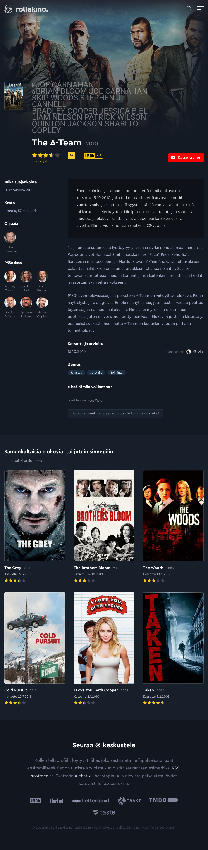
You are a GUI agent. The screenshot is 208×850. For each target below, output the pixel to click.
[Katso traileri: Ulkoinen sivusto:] (186, 155)
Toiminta (116, 372)
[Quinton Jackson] (26, 308)
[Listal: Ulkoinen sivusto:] (55, 800)
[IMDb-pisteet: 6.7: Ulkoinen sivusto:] (129, 156)
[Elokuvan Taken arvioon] (173, 649)
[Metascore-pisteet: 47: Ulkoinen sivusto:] (107, 155)
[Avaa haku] (189, 8)
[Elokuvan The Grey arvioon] (34, 527)
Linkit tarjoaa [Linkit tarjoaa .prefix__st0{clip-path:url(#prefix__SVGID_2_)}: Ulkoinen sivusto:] (85, 400)
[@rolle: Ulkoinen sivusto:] (195, 351)
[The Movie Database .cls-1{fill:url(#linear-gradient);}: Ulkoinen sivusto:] (163, 800)
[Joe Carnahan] (10, 242)
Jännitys (76, 372)
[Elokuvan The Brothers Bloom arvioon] (104, 527)
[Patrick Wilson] (10, 308)
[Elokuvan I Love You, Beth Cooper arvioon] (104, 649)
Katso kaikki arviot (23, 460)
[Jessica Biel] (26, 282)
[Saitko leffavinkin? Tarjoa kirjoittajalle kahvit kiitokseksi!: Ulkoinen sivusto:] (115, 413)
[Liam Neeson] (42, 282)
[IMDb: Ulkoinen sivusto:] (35, 800)
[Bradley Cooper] (10, 282)
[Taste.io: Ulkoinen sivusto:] (104, 813)
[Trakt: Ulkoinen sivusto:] (130, 801)
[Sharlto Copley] (42, 308)
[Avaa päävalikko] (200, 8)
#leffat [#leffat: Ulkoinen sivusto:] (81, 776)
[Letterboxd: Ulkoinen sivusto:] (90, 800)
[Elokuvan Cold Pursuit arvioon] (34, 649)
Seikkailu (96, 372)
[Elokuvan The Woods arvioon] (173, 527)
